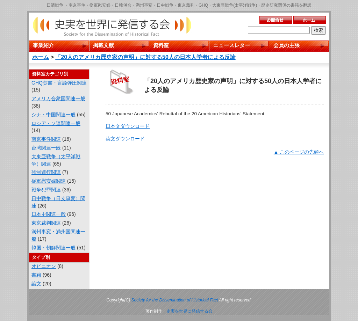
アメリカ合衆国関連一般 (58, 98)
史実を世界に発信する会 (189, 311)
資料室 (161, 45)
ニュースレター (231, 45)
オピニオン (43, 266)
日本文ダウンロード (128, 126)
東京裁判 (186, 5)
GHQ (203, 5)
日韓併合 (123, 5)
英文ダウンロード (125, 138)
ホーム (40, 57)
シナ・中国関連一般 (53, 114)
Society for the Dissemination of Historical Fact (174, 300)
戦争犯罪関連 (46, 189)
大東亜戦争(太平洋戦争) (234, 5)
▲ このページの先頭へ (299, 152)
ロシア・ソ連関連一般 (55, 123)
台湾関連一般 (46, 148)
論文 (36, 283)
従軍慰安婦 (100, 5)
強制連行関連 (46, 172)
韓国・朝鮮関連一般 (53, 247)
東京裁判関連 (46, 223)
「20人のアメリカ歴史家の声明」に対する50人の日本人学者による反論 (145, 57)
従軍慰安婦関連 (48, 181)
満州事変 (144, 5)
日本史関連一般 (48, 214)
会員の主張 (286, 45)
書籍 (36, 275)
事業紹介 (43, 45)
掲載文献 (103, 45)
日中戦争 (165, 5)
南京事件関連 (46, 139)
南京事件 (77, 5)
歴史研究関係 (273, 5)
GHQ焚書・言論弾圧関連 (59, 83)
